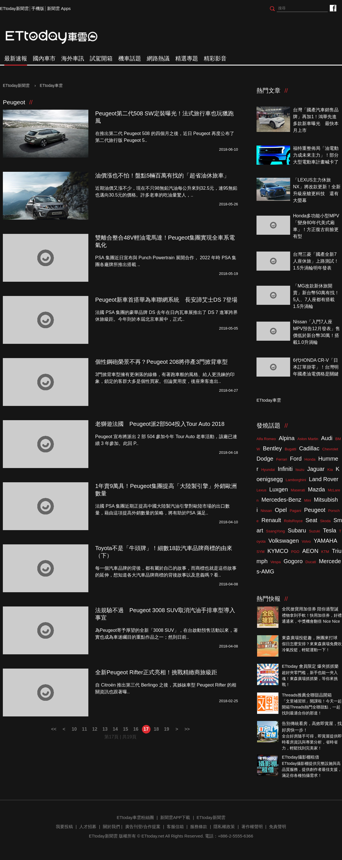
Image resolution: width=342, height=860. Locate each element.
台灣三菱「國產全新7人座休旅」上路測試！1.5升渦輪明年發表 (316, 261)
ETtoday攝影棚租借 (300, 757)
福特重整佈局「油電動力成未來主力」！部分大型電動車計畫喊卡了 (316, 155)
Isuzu (300, 469)
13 (105, 729)
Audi (327, 438)
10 (74, 729)
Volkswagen (283, 541)
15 (125, 729)
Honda (309, 459)
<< (53, 729)
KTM (325, 551)
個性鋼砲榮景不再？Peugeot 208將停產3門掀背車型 (161, 362)
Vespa (275, 562)
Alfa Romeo (266, 439)
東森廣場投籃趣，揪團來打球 (309, 637)
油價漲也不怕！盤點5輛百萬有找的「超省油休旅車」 (162, 175)
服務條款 (198, 826)
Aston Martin (308, 439)
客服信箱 (175, 826)
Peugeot (314, 510)
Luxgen (278, 489)
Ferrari (281, 459)
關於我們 (111, 826)
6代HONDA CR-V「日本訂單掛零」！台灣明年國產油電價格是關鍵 (316, 367)
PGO (295, 551)
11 (84, 729)
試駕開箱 (101, 58)
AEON (310, 551)
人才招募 (87, 826)
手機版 (37, 8)
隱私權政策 (224, 826)
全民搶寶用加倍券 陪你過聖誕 (310, 608)
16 (136, 729)
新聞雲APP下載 (175, 817)
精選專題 (186, 58)
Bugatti (290, 449)
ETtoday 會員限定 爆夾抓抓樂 (310, 666)
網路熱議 (158, 58)
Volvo (306, 541)
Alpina (287, 438)
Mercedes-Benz (281, 500)
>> (187, 729)
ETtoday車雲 (57, 37)
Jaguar (316, 469)
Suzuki (314, 531)
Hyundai (268, 469)
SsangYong (275, 531)
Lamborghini (296, 480)
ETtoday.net (152, 836)
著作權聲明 (252, 826)
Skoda (325, 521)
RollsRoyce (293, 521)
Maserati (298, 490)
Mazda (316, 489)
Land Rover (323, 479)
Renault (271, 520)
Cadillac (309, 448)
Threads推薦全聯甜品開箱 (307, 695)
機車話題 (129, 58)
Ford (296, 458)
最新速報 (15, 58)
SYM (260, 551)
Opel (281, 510)
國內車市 (44, 58)
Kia (330, 469)
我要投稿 (64, 826)
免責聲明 (277, 826)
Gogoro (293, 561)
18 (156, 729)
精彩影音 (215, 58)
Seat (311, 520)
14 (115, 729)
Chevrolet (330, 449)
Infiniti (285, 469)
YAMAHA (325, 541)
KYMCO (277, 551)
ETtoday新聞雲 (14, 8)
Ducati (311, 562)
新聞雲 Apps (59, 8)
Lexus (261, 490)
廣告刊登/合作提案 (142, 826)
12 (94, 729)
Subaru (297, 530)
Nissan (266, 510)
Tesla (329, 530)
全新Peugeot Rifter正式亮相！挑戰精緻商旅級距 (156, 672)
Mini (307, 500)
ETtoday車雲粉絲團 (332, 7)
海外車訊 (72, 58)
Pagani (295, 510)
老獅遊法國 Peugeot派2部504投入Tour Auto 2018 (160, 424)
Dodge (264, 458)
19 (166, 729)
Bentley (272, 448)
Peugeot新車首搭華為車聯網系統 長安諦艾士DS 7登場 (166, 300)
